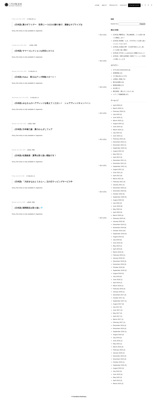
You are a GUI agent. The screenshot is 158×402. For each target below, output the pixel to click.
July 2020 (116, 203)
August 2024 (117, 123)
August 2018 (117, 273)
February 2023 (118, 139)
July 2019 (116, 240)
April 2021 (116, 175)
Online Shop (134, 5)
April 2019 (116, 249)
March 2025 (117, 120)
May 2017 (116, 313)
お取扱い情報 (33, 45)
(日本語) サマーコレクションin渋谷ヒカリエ (35, 51)
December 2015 (118, 356)
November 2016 (118, 328)
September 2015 (118, 365)
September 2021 (118, 166)
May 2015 (116, 377)
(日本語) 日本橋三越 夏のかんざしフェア (35, 129)
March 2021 (117, 178)
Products (113, 5)
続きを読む (103, 34)
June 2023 (116, 136)
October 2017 (117, 298)
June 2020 (116, 206)
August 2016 (117, 334)
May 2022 (116, 154)
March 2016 (117, 347)
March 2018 (117, 286)
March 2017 (117, 319)
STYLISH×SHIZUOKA (120, 70)
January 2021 (117, 185)
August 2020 (117, 200)
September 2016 (118, 331)
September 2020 (118, 197)
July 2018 (116, 276)
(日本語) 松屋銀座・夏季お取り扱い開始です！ (37, 155)
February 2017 (118, 322)
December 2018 (118, 261)
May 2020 (116, 209)
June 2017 (116, 310)
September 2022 (118, 148)
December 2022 (118, 142)
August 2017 (117, 304)
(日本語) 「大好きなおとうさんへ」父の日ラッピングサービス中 (45, 181)
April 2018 (116, 282)
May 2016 (116, 344)
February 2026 (118, 111)
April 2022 (116, 157)
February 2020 (118, 218)
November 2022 (118, 145)
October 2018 (117, 267)
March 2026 (117, 108)
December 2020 (118, 188)
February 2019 (118, 255)
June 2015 (116, 374)
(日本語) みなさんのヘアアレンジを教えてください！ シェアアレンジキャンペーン (55, 103)
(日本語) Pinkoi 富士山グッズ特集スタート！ (36, 77)
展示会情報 (117, 82)
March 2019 (117, 252)
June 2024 (116, 126)
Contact (123, 5)
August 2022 (117, 151)
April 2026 (116, 105)
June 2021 (116, 172)
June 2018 (116, 279)
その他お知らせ (31, 19)
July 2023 (116, 133)
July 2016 (116, 337)
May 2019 (116, 246)
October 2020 (117, 194)
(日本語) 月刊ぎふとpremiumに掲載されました (129, 53)
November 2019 (118, 227)
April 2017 (116, 316)
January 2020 (117, 221)
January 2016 (117, 353)
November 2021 (118, 163)
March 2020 (117, 215)
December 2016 (118, 325)
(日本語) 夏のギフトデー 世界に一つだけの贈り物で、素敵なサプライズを (52, 24)
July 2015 (116, 371)
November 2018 (118, 264)
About (104, 5)
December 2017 (118, 295)
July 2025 (116, 114)
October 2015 (117, 362)
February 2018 (118, 289)
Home (97, 5)
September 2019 (118, 234)
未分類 (115, 88)
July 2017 (116, 307)
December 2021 (118, 160)
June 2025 (116, 117)
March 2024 (117, 130)
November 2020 (118, 191)
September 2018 (118, 270)
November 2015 (118, 359)
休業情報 (116, 73)
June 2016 (116, 341)
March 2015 (117, 383)
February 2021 (118, 182)
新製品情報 (117, 85)
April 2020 (116, 212)
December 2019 (118, 224)
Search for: (114, 24)
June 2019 (116, 243)
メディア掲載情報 (119, 94)
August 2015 (117, 368)
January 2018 (117, 292)
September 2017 (118, 301)
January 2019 (117, 258)
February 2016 (118, 350)
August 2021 (117, 169)
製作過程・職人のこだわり (122, 91)
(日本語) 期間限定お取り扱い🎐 (30, 207)
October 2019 (117, 230)
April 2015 (116, 380)
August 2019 (117, 237)
